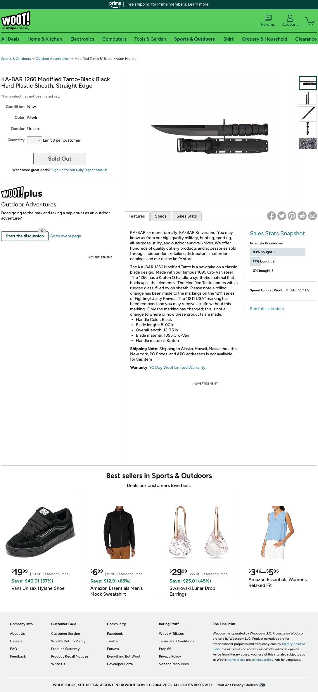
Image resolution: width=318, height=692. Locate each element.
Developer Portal (120, 664)
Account (290, 21)
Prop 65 (165, 649)
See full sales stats (267, 308)
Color (20, 117)
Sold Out (60, 158)
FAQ (13, 649)
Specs (161, 216)
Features (137, 216)
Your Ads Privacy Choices (237, 685)
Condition (15, 106)
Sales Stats (187, 216)
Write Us (58, 664)
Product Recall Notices (70, 656)
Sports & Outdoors (16, 59)
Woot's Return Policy (68, 641)
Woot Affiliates (171, 634)
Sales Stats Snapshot (277, 233)
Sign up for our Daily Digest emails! (79, 170)
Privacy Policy (170, 656)
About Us (17, 634)
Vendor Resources (174, 664)
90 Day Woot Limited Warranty (177, 367)
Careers (16, 641)
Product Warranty (65, 649)
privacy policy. (263, 660)
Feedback (18, 656)
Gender (18, 128)
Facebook (115, 634)
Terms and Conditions (176, 641)
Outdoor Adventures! (53, 59)
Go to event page (65, 236)
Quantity (16, 140)
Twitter (113, 641)
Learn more (198, 4)
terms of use (236, 660)
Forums (268, 21)
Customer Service (65, 634)
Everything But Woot (124, 656)
